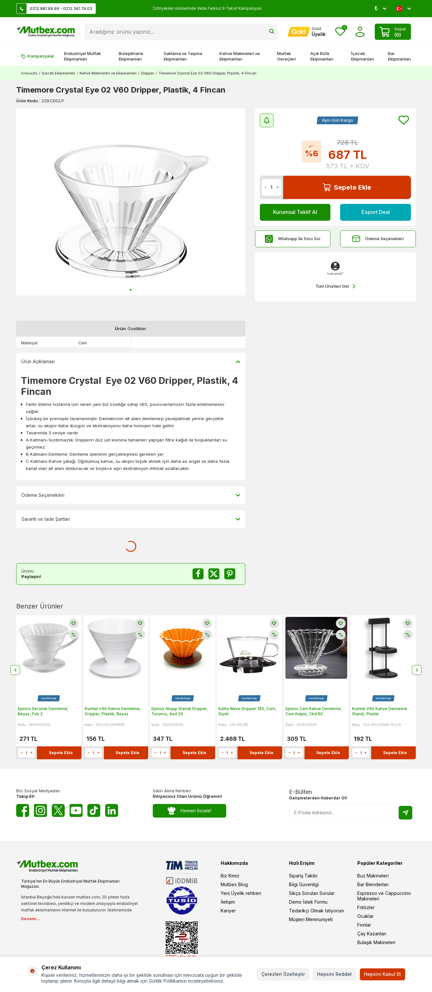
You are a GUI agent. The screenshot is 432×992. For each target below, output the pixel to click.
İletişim (228, 902)
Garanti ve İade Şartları (130, 519)
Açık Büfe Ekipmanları (321, 56)
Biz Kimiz (230, 875)
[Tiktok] (93, 810)
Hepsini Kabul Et (382, 974)
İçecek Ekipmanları (362, 56)
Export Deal (375, 212)
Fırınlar (364, 925)
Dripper (147, 73)
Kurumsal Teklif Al (295, 212)
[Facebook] (22, 810)
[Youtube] (76, 810)
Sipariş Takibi (303, 875)
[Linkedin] (111, 810)
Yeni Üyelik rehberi (241, 893)
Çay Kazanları (371, 933)
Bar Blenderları (373, 884)
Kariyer (228, 910)
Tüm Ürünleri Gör (335, 286)
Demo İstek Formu (308, 902)
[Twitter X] (58, 810)
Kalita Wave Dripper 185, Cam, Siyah (247, 711)
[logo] (45, 31)
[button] (130, 290)
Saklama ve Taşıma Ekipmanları (183, 56)
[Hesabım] (307, 32)
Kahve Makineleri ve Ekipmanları (239, 56)
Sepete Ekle (347, 187)
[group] (130, 201)
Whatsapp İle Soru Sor (293, 239)
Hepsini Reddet (334, 974)
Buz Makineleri (373, 875)
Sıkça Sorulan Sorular (312, 893)
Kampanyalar (37, 56)
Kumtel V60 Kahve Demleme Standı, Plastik (379, 711)
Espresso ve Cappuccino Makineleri (384, 895)
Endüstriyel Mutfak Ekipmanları (82, 56)
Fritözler (366, 907)
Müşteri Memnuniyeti (311, 919)
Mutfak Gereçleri (286, 56)
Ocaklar (365, 916)
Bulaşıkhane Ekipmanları (131, 56)
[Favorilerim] (340, 32)
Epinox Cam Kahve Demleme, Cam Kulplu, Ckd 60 (313, 711)
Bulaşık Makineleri (376, 942)
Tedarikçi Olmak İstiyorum (316, 910)
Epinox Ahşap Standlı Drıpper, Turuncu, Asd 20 (179, 711)
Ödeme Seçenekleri (378, 239)
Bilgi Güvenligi (304, 884)
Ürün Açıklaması (130, 361)
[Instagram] (40, 810)
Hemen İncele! (189, 811)
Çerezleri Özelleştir (283, 974)
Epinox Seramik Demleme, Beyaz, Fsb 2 (43, 711)
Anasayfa (29, 73)
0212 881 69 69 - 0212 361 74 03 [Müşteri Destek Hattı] (54, 9)
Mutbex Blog (234, 884)
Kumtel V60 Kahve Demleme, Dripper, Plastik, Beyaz (113, 711)
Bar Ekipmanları (399, 56)
